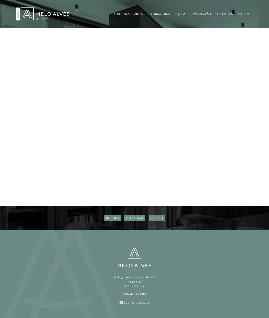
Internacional (158, 13)
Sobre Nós (122, 13)
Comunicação (200, 13)
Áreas (138, 13)
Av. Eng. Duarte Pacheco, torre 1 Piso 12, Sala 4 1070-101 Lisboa (134, 281)
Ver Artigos (135, 217)
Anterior (112, 217)
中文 (247, 13)
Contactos (224, 13)
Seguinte (157, 217)
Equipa (180, 13)
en (240, 13)
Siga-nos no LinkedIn (135, 302)
